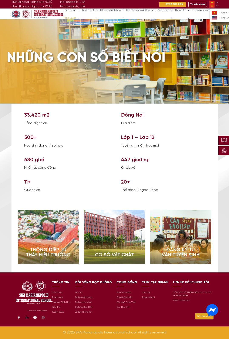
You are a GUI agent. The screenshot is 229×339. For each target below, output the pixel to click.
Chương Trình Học (61, 302)
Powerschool (148, 297)
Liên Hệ (146, 292)
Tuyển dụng (58, 312)
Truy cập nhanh (203, 10)
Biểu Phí (56, 307)
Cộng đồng (164, 10)
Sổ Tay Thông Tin (83, 312)
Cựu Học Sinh (123, 307)
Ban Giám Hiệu (124, 297)
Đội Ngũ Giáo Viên (126, 302)
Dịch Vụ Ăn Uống (83, 297)
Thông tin (182, 10)
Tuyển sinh (90, 10)
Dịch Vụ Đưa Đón (83, 307)
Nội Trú (78, 292)
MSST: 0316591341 (181, 300)
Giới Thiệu (57, 292)
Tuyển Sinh (57, 297)
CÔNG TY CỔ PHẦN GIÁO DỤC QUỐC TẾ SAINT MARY (192, 294)
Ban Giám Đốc (124, 292)
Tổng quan (71, 10)
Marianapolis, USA (72, 6)
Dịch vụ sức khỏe (83, 302)
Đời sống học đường (140, 10)
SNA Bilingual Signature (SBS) (31, 6)
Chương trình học (112, 10)
